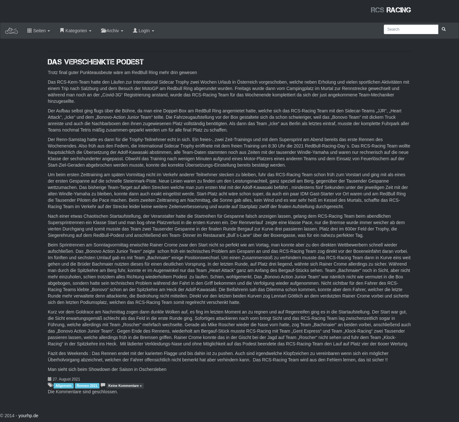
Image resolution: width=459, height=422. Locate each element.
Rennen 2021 (87, 386)
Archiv (112, 30)
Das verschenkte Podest (96, 61)
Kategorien (75, 30)
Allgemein (63, 386)
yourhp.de (28, 415)
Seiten (38, 30)
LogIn (143, 30)
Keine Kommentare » (125, 386)
